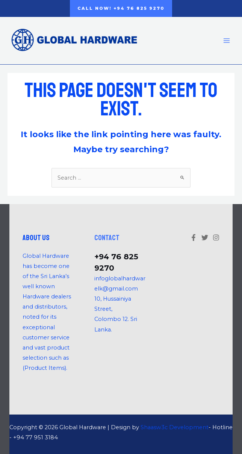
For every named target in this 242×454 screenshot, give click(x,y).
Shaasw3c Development (175, 427)
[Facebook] (193, 237)
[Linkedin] (216, 237)
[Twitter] (204, 237)
